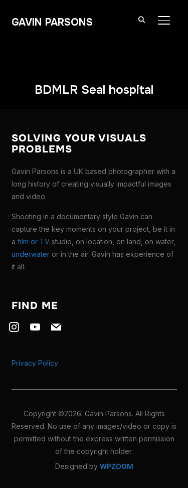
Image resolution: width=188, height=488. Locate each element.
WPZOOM (116, 466)
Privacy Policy (35, 363)
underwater (31, 254)
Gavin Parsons (52, 22)
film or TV (34, 241)
